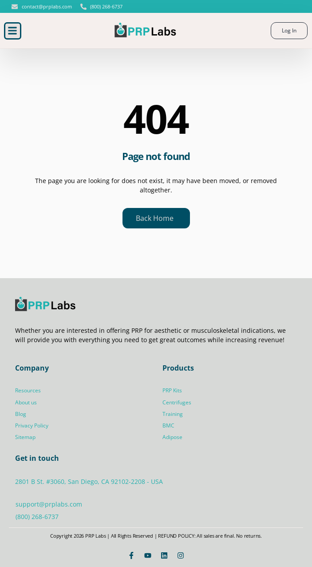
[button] (12, 31)
